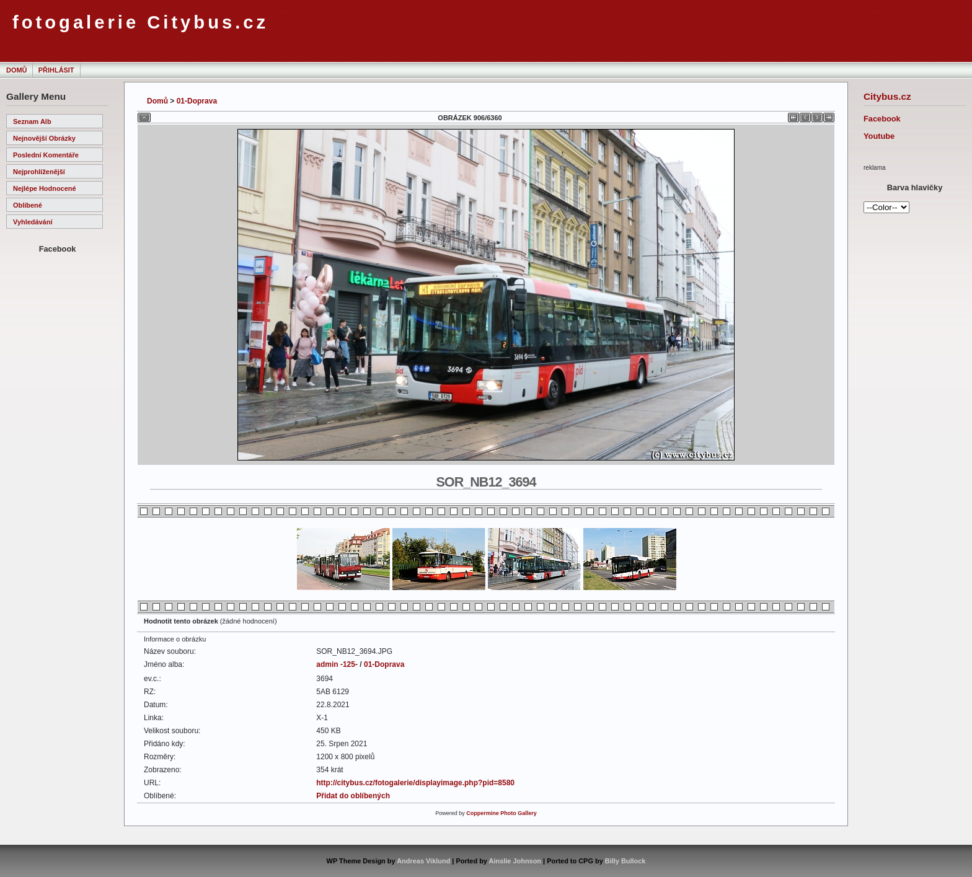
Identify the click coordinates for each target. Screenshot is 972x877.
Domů (16, 70)
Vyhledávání (32, 222)
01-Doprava (197, 101)
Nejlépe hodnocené (44, 188)
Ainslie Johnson (515, 861)
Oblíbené (27, 205)
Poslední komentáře (46, 155)
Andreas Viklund (423, 861)
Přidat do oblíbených (353, 795)
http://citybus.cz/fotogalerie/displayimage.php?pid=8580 (415, 782)
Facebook (882, 118)
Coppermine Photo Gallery (501, 813)
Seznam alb (32, 121)
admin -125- (337, 664)
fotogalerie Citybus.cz (140, 22)
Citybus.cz (887, 96)
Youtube (879, 136)
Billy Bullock (625, 861)
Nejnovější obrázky (44, 138)
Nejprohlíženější (39, 171)
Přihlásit (56, 70)
